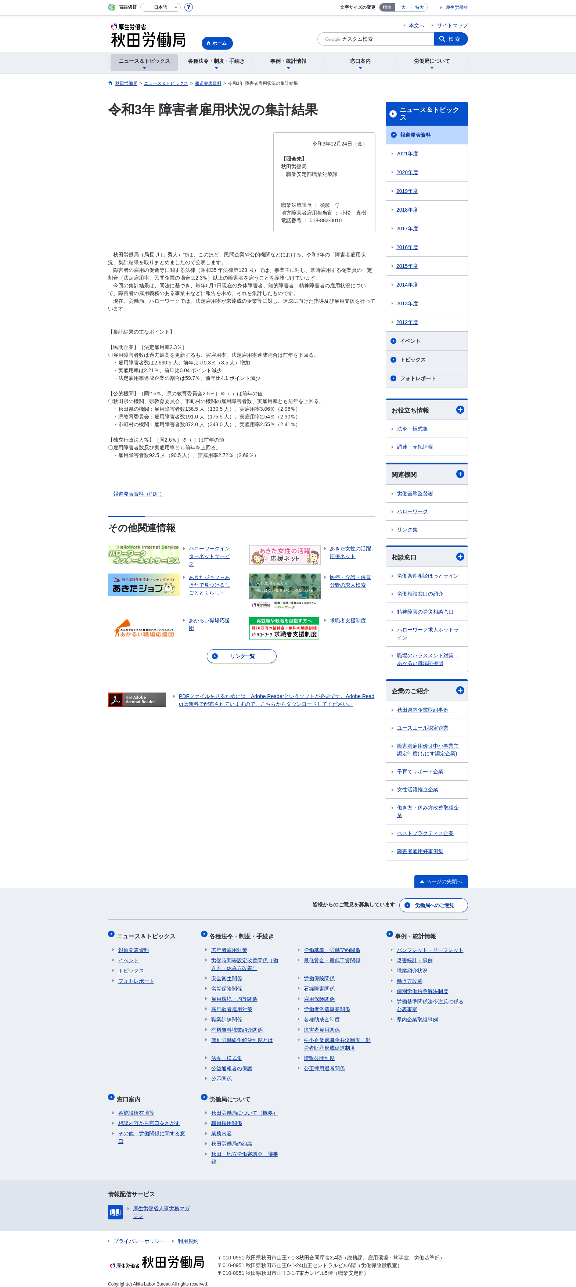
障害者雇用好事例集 (420, 853)
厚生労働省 (457, 7)
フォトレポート (418, 378)
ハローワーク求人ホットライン (428, 634)
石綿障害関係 (319, 985)
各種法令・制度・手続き (243, 934)
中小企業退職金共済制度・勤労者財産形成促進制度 (337, 1040)
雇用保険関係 (319, 996)
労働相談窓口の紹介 (420, 595)
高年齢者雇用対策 (231, 1006)
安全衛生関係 (226, 975)
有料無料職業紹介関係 (237, 1026)
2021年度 (407, 154)
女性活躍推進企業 (417, 791)
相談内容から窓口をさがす (149, 1116)
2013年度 (407, 303)
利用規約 (188, 1234)
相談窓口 (428, 557)
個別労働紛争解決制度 (422, 988)
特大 (419, 7)
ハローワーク (412, 512)
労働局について (231, 1094)
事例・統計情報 (417, 934)
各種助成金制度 (322, 1016)
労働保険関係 (319, 975)
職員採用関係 (226, 1116)
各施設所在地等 (136, 1106)
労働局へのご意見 (434, 906)
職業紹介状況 (412, 967)
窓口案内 (130, 1094)
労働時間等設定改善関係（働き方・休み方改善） (244, 961)
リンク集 (407, 530)
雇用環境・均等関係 (234, 996)
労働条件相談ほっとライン (428, 577)
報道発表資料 (415, 135)
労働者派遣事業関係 (327, 1006)
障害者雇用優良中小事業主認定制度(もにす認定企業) (428, 751)
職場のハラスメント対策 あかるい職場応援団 (428, 660)
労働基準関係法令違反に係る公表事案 (430, 1002)
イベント (410, 341)
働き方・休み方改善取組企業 (428, 813)
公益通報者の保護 (231, 1065)
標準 (387, 7)
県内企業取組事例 (417, 1016)
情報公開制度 (319, 1055)
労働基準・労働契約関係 (332, 947)
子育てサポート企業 (420, 773)
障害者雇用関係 (322, 1026)
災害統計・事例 (415, 957)
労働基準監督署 (415, 494)
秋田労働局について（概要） (244, 1106)
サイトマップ (452, 25)
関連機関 (428, 475)
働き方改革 (409, 978)
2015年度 (407, 266)
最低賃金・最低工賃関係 (332, 957)
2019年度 (407, 191)
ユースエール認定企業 (423, 729)
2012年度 (407, 322)
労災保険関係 (226, 985)
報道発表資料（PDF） (139, 494)
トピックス (413, 360)
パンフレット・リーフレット (430, 947)
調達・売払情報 (415, 447)
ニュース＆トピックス (429, 114)
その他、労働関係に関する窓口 (151, 1130)
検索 (455, 39)
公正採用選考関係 (324, 1065)
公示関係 (221, 1075)
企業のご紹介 (428, 691)
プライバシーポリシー (139, 1234)
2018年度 (407, 210)
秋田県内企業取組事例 (423, 711)
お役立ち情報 (428, 410)
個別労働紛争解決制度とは (242, 1037)
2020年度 (407, 172)
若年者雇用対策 (229, 947)
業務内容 (221, 1127)
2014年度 (407, 285)
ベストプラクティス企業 (425, 835)
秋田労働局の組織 (231, 1137)
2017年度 (407, 228)
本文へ (416, 25)
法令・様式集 (412, 429)
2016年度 (407, 247)
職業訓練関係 (226, 1016)
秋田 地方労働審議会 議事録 (244, 1151)
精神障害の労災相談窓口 (425, 613)
